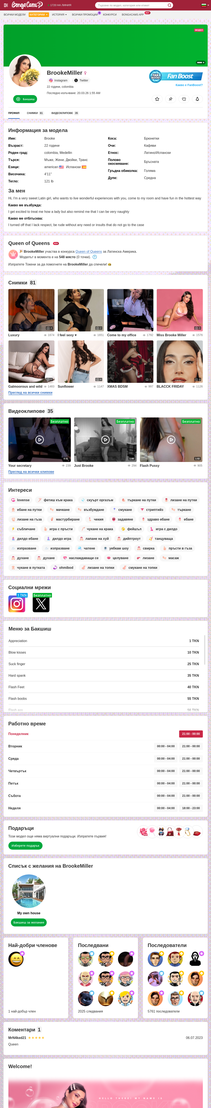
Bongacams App (134, 14)
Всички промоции (86, 14)
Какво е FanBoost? (189, 85)
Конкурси (110, 14)
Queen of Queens (88, 251)
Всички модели (15, 14)
